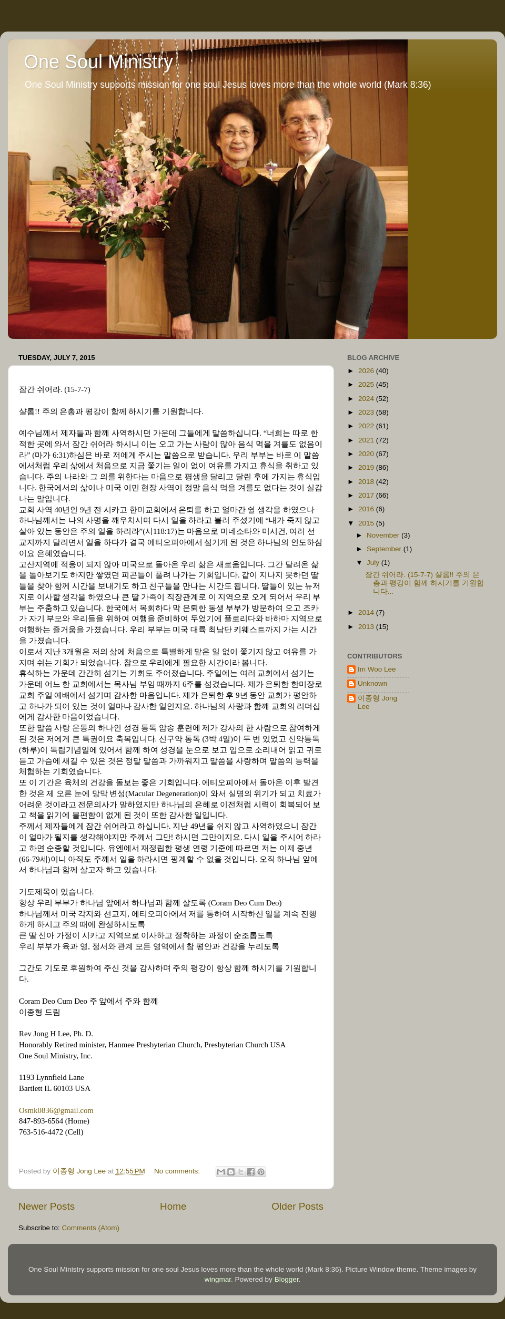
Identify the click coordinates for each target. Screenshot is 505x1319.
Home (173, 1206)
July (374, 562)
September (385, 549)
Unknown (372, 683)
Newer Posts (46, 1206)
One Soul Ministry (98, 62)
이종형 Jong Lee (377, 702)
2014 (367, 612)
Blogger (287, 1279)
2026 (367, 371)
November (384, 535)
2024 (367, 399)
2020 (367, 454)
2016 (367, 509)
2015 (367, 523)
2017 (367, 495)
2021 (367, 440)
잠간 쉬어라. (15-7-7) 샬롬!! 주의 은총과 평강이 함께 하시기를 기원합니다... (424, 583)
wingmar (218, 1279)
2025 (367, 384)
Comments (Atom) (91, 1228)
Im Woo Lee (377, 669)
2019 (367, 467)
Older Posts (297, 1206)
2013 (367, 627)
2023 (367, 412)
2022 (367, 426)
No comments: (178, 1171)
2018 (367, 482)
